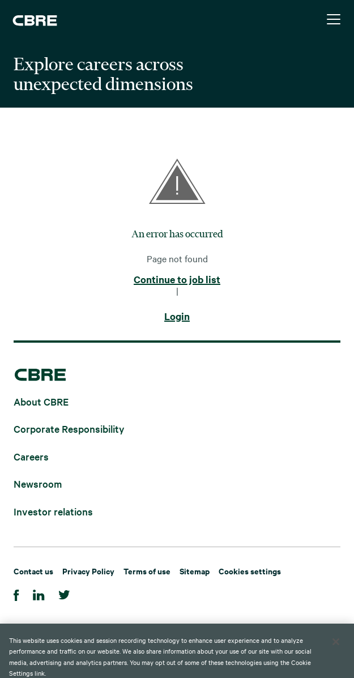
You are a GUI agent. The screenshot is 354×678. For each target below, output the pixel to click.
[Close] (335, 650)
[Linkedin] (39, 593)
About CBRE (41, 400)
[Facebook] (16, 593)
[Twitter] (64, 593)
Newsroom (38, 483)
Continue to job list (177, 280)
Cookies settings (250, 571)
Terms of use (146, 571)
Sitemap (195, 571)
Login (177, 316)
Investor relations (53, 510)
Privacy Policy (88, 571)
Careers (31, 455)
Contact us (33, 571)
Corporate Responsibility (69, 428)
